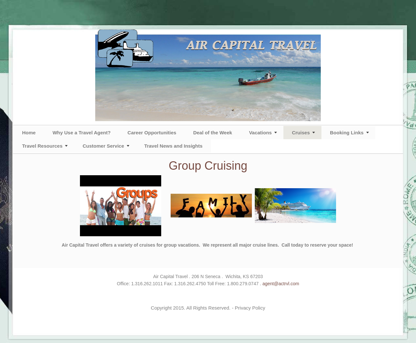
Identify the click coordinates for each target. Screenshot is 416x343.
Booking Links (346, 132)
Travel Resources (42, 146)
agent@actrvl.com (280, 283)
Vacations (260, 132)
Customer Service (103, 146)
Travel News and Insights (173, 146)
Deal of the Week (212, 132)
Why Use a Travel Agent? (82, 132)
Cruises (301, 132)
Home (29, 132)
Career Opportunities (151, 132)
